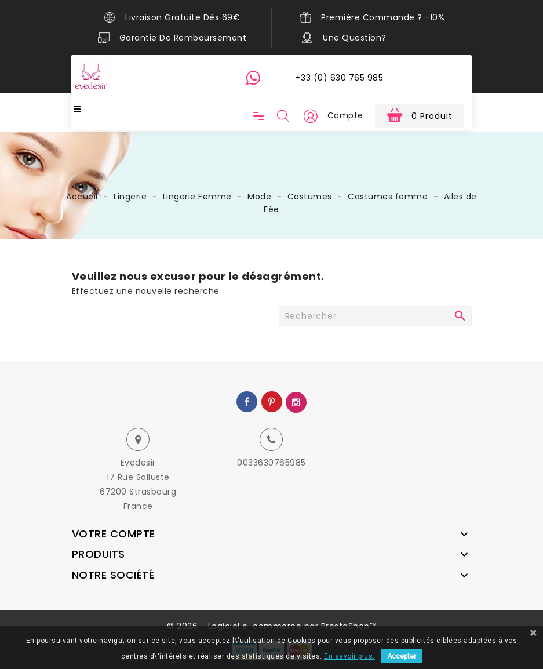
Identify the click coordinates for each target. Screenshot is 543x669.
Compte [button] (345, 115)
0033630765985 (271, 462)
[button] (310, 116)
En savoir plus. (349, 656)
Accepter (401, 656)
